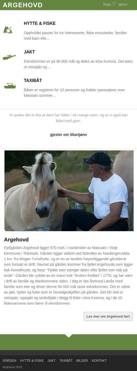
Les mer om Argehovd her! (108, 316)
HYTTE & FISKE (40, 23)
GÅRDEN (9, 361)
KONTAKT (99, 361)
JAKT (29, 52)
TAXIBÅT (33, 80)
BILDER (82, 361)
